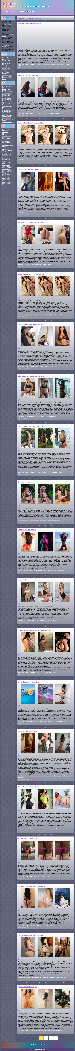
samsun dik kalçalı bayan (46, 721)
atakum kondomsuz (60, 721)
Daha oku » (50, 62)
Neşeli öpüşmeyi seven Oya (28, 580)
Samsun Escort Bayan (11, 11)
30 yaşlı (53, 620)
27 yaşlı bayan (43, 1030)
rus (36, 876)
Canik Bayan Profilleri (5, 73)
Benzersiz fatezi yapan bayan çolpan (31, 222)
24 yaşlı (49, 672)
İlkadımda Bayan (6, 76)
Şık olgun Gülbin (24, 482)
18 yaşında (43, 520)
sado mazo (38, 212)
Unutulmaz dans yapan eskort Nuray (31, 324)
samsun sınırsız (34, 721)
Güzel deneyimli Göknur (27, 529)
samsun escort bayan (43, 876)
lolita (54, 672)
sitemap (43, 1044)
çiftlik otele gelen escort (56, 314)
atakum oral (33, 416)
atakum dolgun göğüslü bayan (37, 672)
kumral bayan (38, 113)
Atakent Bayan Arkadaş (6, 69)
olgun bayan (22, 620)
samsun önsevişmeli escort (55, 1030)
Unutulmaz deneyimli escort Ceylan (31, 274)
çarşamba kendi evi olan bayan (51, 829)
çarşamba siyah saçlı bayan (44, 570)
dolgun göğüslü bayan (25, 977)
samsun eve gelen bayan (36, 776)
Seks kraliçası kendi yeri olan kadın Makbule (34, 630)
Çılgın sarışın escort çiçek (27, 731)
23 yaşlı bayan (43, 366)
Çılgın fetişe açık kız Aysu (27, 987)
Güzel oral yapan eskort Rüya (28, 75)
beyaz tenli (22, 570)
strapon (45, 212)
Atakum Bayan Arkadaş (6, 61)
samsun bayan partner (59, 570)
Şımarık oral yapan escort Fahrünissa (31, 886)
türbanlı (21, 159)
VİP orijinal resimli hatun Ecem (29, 682)
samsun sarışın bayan (43, 620)
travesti (51, 366)
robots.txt (33, 1044)
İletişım (22, 11)
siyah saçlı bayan (23, 64)
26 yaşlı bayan (41, 416)
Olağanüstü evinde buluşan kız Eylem (31, 376)
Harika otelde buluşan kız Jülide (29, 23)
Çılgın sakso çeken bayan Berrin (30, 169)
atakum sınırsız (34, 366)
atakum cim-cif (46, 472)
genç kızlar (38, 159)
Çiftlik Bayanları (6, 71)
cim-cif (32, 113)
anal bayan (63, 977)
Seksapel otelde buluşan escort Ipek (31, 123)
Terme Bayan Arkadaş (5, 66)
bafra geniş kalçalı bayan (36, 925)
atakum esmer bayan (48, 159)
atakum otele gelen (57, 472)
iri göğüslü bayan (23, 314)
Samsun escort (8, 24)
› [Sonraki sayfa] (55, 1038)
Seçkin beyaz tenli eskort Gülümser (31, 426)
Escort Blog (30, 11)
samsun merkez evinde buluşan (51, 64)
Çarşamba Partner (7, 75)
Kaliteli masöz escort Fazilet (28, 838)
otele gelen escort (48, 264)
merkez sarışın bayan (52, 416)
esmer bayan (38, 264)
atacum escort (44, 314)
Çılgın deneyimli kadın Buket (28, 787)
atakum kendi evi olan (35, 64)
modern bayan (33, 1030)
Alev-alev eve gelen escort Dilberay (31, 935)
